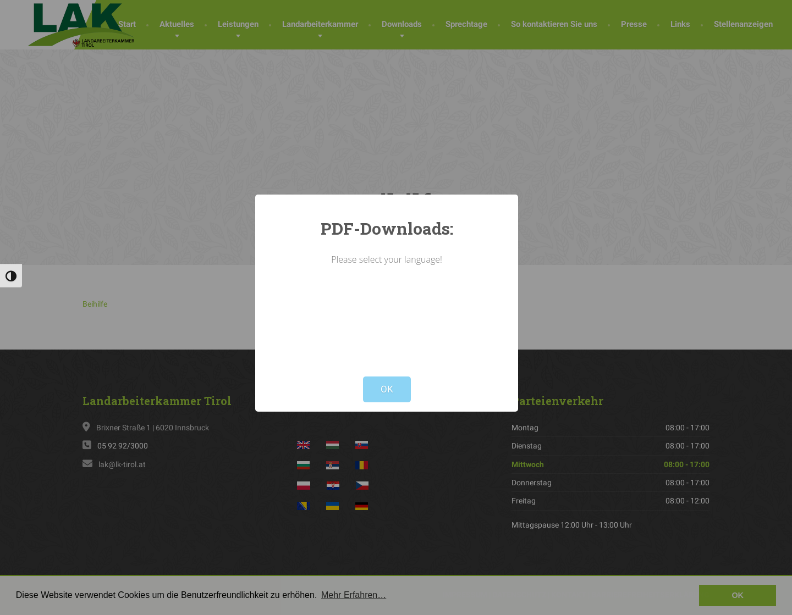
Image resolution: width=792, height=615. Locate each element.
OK (387, 389)
